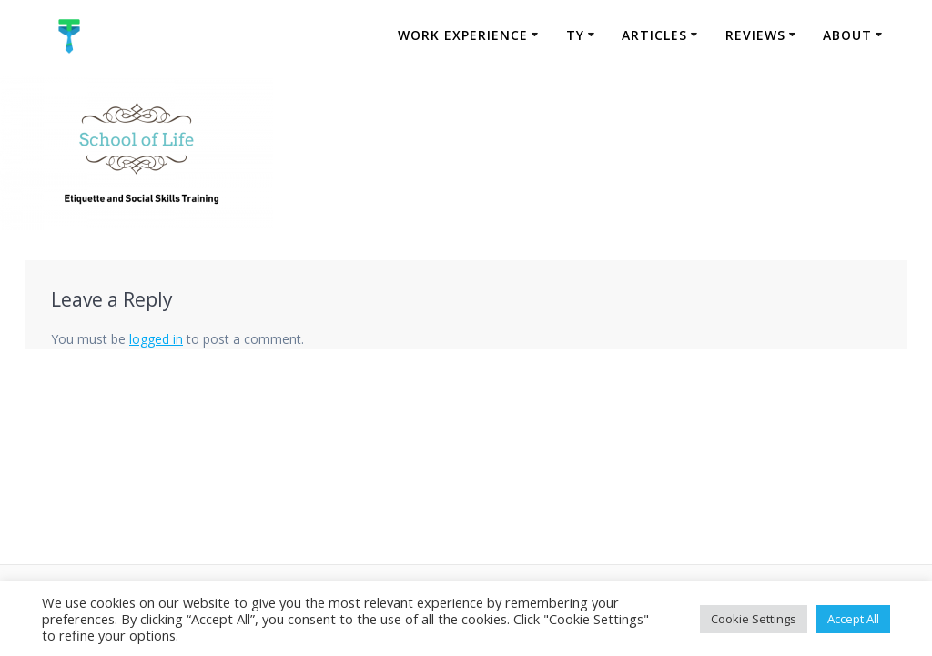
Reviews (755, 35)
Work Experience (463, 35)
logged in (156, 339)
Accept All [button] (853, 619)
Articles (654, 35)
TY (575, 35)
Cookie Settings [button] (753, 619)
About (847, 35)
